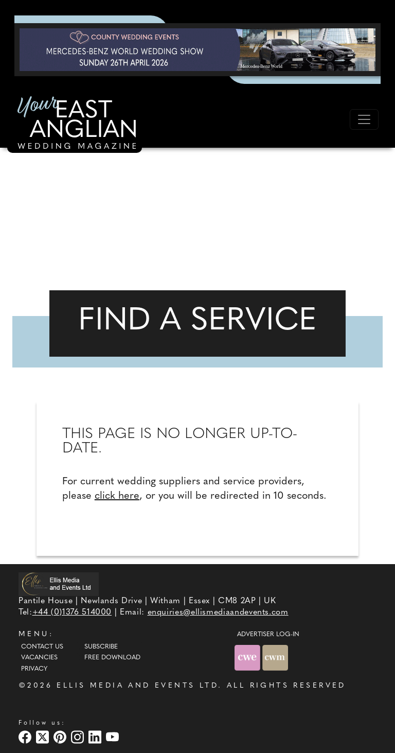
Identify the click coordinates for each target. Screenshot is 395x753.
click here (117, 496)
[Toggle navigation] (364, 119)
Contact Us (42, 647)
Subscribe (101, 647)
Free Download (112, 658)
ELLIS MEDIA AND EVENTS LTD (137, 686)
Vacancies (39, 658)
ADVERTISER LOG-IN (268, 635)
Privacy (34, 669)
